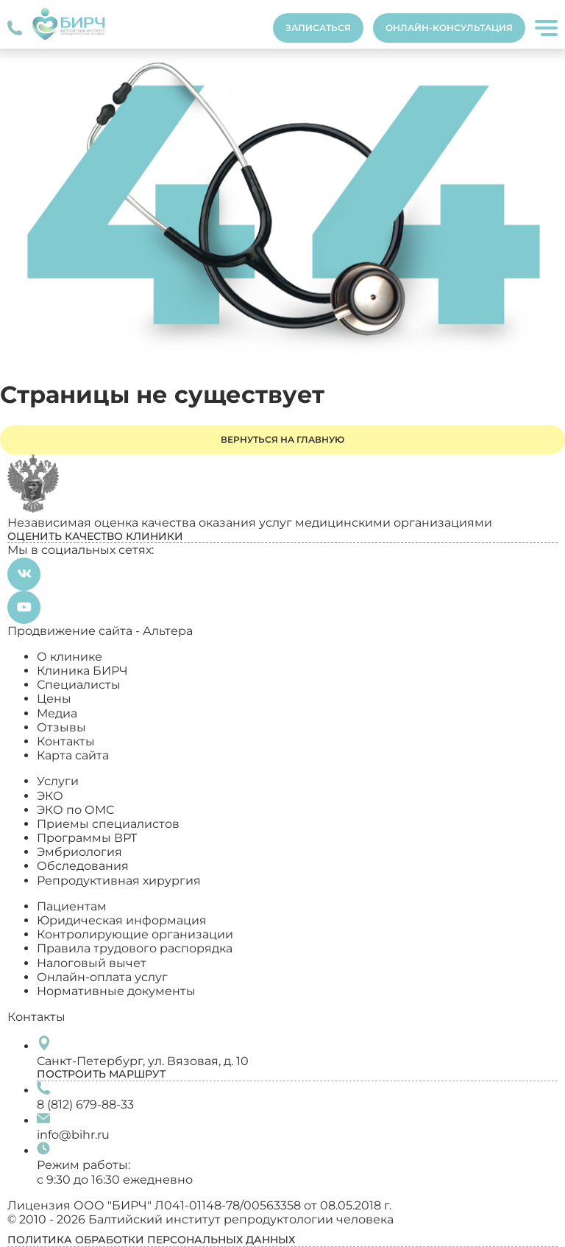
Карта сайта (73, 755)
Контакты (66, 741)
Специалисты (79, 685)
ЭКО (50, 796)
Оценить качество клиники (95, 536)
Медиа (57, 713)
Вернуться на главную (282, 439)
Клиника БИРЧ (82, 671)
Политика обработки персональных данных (151, 1240)
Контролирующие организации (135, 934)
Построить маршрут (101, 1074)
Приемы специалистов (108, 824)
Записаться (318, 27)
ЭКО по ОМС (75, 810)
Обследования (83, 866)
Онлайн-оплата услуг (102, 977)
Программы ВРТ (87, 838)
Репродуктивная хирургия (119, 881)
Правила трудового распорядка (134, 948)
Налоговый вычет (91, 963)
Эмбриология (79, 852)
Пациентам (72, 906)
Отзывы (61, 727)
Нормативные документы (116, 991)
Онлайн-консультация (449, 27)
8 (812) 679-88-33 (85, 1104)
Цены (54, 699)
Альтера (168, 631)
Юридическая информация (122, 920)
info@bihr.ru (73, 1135)
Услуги (58, 781)
